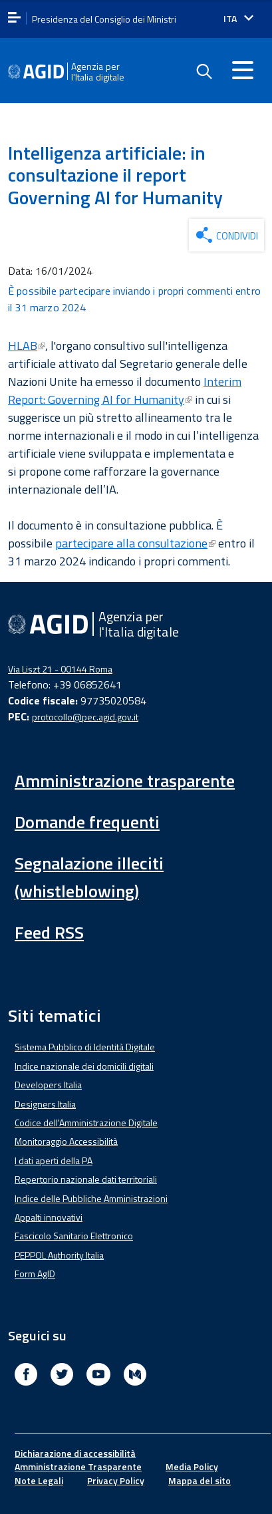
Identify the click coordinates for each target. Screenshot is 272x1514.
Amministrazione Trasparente (78, 1466)
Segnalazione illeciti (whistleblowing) (89, 877)
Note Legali (39, 1480)
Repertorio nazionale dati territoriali (86, 1179)
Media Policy (192, 1466)
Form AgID (35, 1274)
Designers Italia (45, 1104)
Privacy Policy (115, 1480)
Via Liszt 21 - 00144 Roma (60, 669)
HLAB (26, 346)
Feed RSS (49, 932)
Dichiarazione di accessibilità (75, 1453)
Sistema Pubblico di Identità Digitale (85, 1047)
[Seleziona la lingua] (238, 18)
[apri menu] (14, 18)
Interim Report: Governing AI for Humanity (124, 390)
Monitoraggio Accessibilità (66, 1141)
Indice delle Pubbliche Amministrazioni (91, 1198)
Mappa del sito (199, 1480)
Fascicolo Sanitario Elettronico (74, 1236)
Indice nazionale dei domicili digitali (84, 1066)
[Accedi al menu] (242, 69)
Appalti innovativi (48, 1217)
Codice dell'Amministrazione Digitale (86, 1123)
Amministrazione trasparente (125, 781)
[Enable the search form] (203, 72)
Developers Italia (48, 1085)
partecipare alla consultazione (135, 543)
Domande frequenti (87, 822)
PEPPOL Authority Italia (59, 1255)
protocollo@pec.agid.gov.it (85, 717)
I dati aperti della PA (53, 1160)
